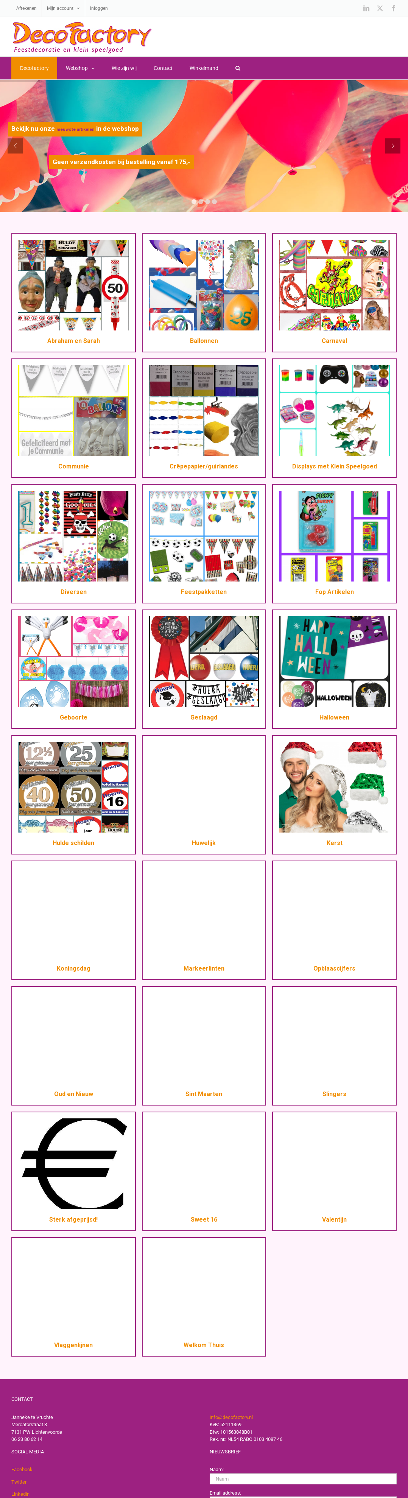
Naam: (217, 1469)
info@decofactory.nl (231, 1417)
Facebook (22, 1469)
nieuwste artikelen (75, 129)
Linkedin (20, 1494)
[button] (238, 68)
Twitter (18, 1482)
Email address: (225, 1493)
